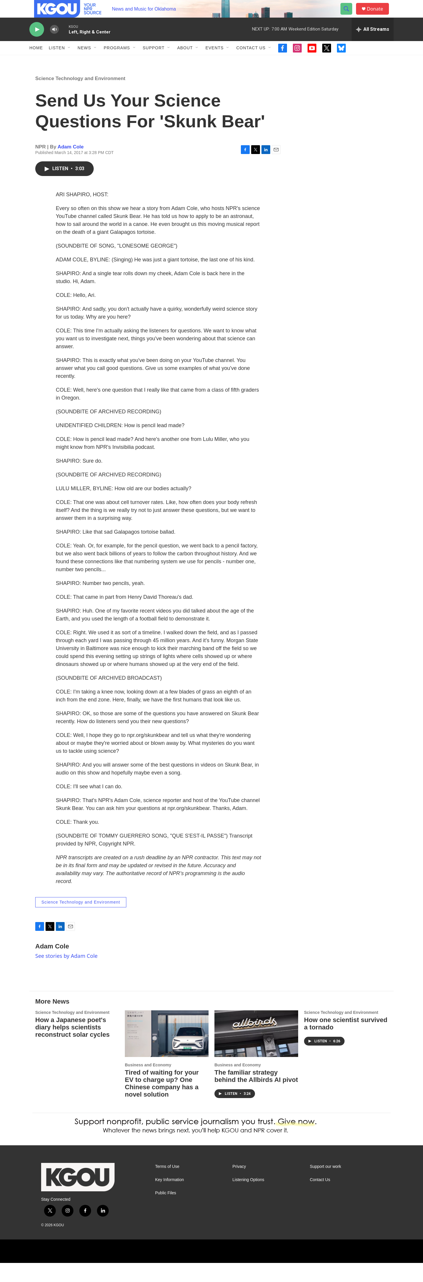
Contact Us (251, 61)
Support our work (325, 1185)
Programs (117, 61)
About (185, 61)
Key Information (169, 1199)
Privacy (239, 1185)
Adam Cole (71, 166)
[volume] (54, 42)
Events (214, 61)
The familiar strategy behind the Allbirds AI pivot (256, 1095)
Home (36, 61)
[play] (36, 42)
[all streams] (373, 42)
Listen (57, 61)
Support (153, 61)
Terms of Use (167, 1185)
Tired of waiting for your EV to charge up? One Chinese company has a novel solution (162, 1102)
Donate (379, 15)
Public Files (165, 1212)
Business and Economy (148, 1084)
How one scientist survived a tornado (345, 1042)
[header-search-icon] (349, 15)
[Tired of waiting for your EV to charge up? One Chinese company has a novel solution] (167, 1052)
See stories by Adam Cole (66, 974)
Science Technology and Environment (80, 97)
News (84, 61)
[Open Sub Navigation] (69, 61)
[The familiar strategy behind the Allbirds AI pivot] (256, 1052)
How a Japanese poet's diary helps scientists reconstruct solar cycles (72, 1046)
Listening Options (248, 1199)
